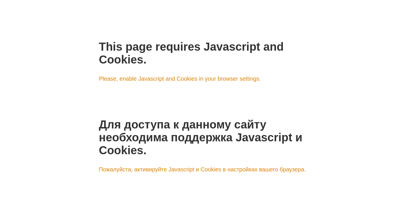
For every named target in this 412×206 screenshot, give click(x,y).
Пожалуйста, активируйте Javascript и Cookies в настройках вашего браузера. (202, 169)
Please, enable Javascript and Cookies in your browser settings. (180, 79)
